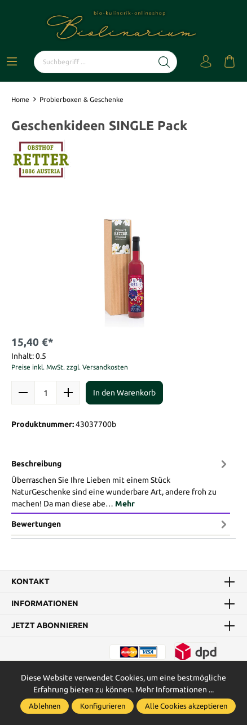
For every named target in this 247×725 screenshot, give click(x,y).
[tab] (120, 483)
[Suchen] (164, 62)
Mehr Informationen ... (174, 689)
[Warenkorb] (229, 62)
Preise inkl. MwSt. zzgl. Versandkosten (69, 367)
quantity (45, 392)
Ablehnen (44, 706)
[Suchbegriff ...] (93, 62)
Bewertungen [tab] (120, 524)
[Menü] (12, 62)
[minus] (23, 392)
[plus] (68, 392)
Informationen (44, 603)
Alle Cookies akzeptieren (186, 706)
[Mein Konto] (206, 62)
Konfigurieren (102, 706)
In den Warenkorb (124, 392)
